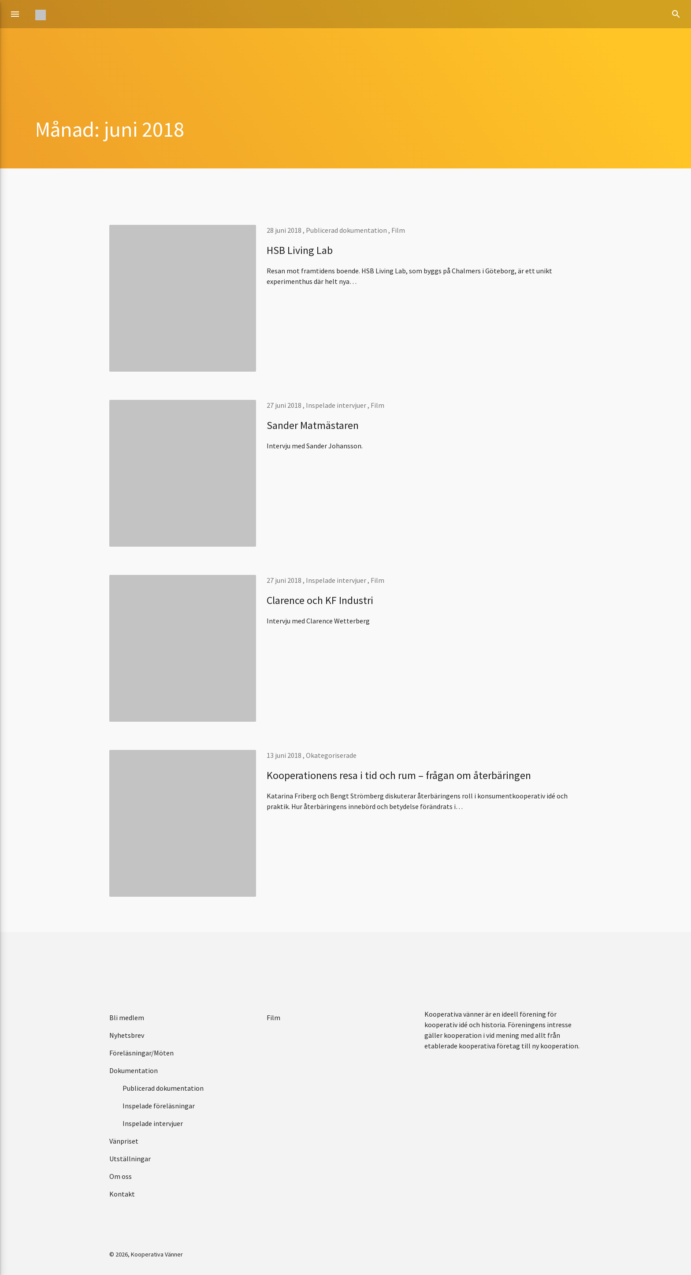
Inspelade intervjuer (336, 405)
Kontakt (122, 1193)
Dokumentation (133, 1070)
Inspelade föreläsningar (159, 1105)
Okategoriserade (331, 755)
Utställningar (130, 1158)
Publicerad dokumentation (346, 230)
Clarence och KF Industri (320, 600)
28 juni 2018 (285, 230)
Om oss (120, 1176)
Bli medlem (126, 1017)
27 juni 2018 (285, 405)
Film (398, 230)
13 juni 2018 (285, 755)
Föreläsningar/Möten (141, 1052)
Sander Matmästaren (313, 425)
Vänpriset (123, 1141)
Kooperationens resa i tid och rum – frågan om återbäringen (399, 775)
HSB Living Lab (300, 250)
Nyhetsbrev (126, 1035)
